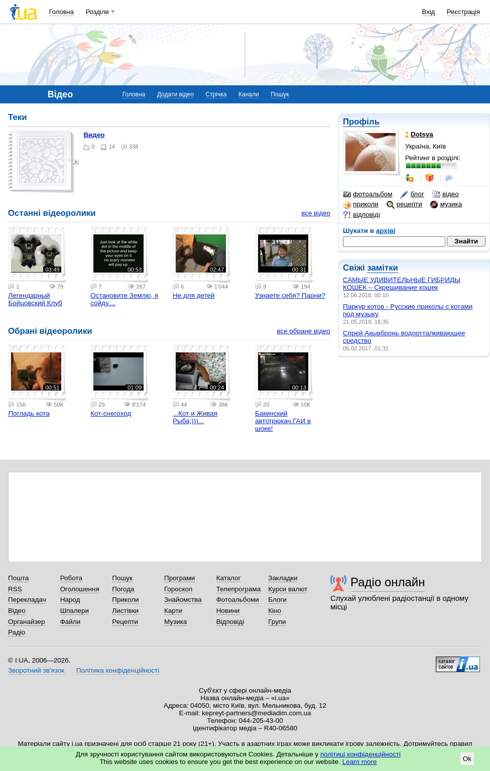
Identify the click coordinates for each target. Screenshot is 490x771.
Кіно (274, 610)
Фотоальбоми (237, 599)
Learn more (359, 761)
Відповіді (230, 621)
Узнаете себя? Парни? (290, 295)
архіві (386, 230)
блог (412, 194)
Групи (277, 621)
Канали (248, 94)
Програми (179, 578)
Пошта (18, 578)
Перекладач (27, 599)
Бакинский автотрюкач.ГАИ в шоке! (283, 421)
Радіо (16, 632)
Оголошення (79, 589)
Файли (70, 621)
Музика (175, 621)
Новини (228, 610)
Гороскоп (178, 589)
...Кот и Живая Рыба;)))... (195, 417)
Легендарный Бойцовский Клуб (35, 299)
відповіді (361, 215)
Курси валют (287, 589)
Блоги (277, 599)
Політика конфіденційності (117, 670)
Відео (17, 610)
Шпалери (74, 610)
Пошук (280, 94)
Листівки (125, 610)
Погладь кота (28, 413)
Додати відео (175, 94)
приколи (361, 204)
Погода (123, 589)
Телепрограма (238, 589)
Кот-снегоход (110, 413)
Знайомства (183, 599)
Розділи (97, 12)
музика (446, 204)
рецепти (404, 204)
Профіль (361, 121)
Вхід (428, 12)
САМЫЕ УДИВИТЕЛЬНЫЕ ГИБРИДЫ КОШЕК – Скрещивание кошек (401, 283)
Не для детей (193, 295)
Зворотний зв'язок (36, 670)
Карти (173, 610)
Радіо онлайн (387, 582)
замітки (382, 268)
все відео (315, 213)
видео (93, 135)
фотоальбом (367, 194)
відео (445, 194)
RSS (15, 589)
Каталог (228, 578)
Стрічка (215, 94)
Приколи (125, 599)
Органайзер (26, 621)
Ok (467, 758)
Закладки (282, 578)
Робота (71, 578)
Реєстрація (463, 12)
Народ (70, 599)
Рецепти (125, 621)
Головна (61, 12)
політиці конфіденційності (360, 754)
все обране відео (303, 331)
